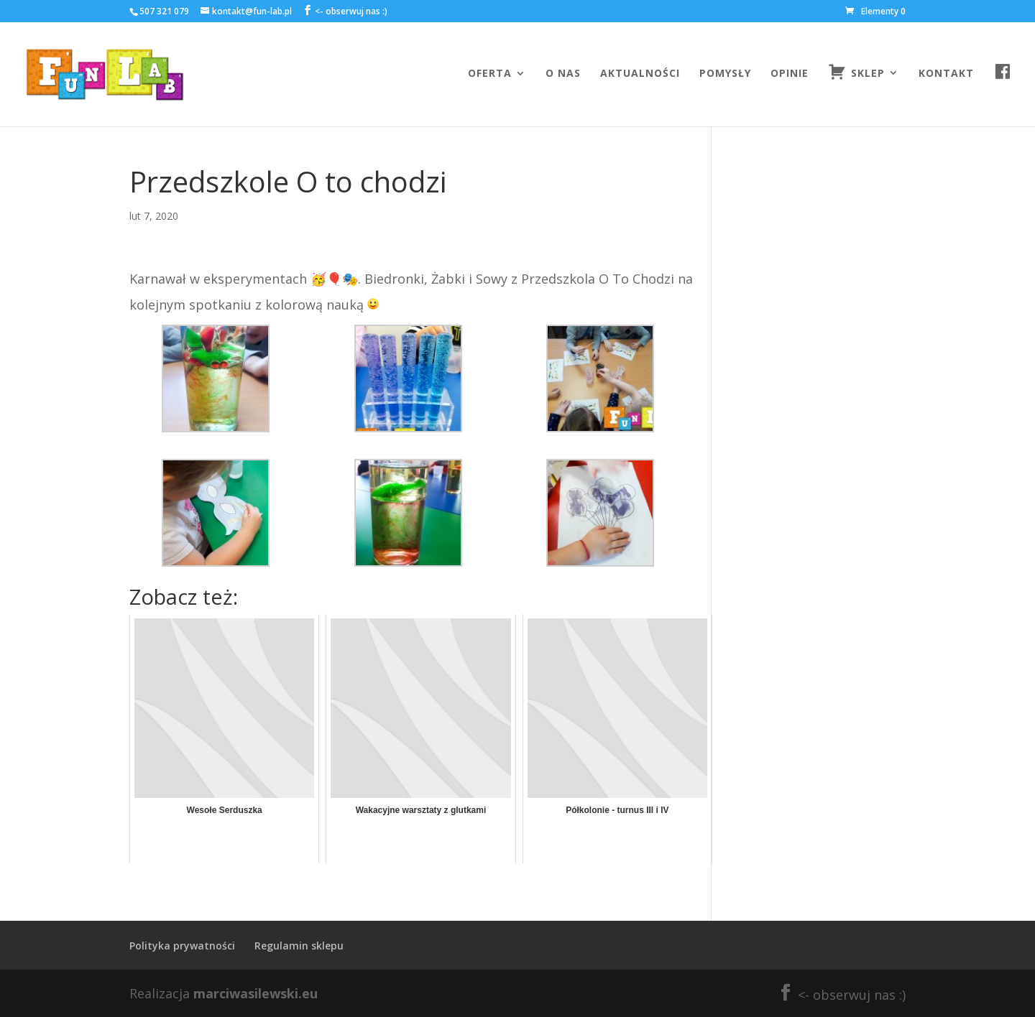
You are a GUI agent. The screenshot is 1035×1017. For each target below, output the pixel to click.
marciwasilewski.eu (255, 993)
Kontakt (946, 74)
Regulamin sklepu (299, 945)
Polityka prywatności (182, 945)
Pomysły (725, 74)
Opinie (789, 74)
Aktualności (640, 74)
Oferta (490, 74)
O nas (563, 74)
